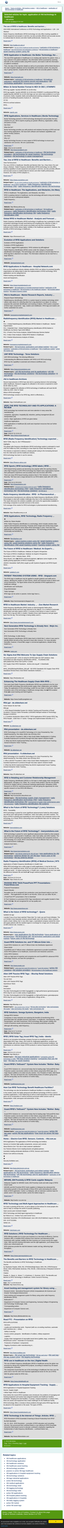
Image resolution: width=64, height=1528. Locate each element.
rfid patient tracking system (18, 291)
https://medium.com (16, 1106)
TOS (15, 1512)
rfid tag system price (12, 1357)
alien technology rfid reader (20, 1009)
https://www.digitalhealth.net (19, 1381)
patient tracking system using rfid (27, 541)
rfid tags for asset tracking (19, 1061)
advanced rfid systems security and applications (30, 81)
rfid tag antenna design (23, 858)
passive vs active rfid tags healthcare (19, 1471)
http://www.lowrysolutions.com (20, 851)
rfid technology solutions (24, 374)
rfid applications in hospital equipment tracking (29, 287)
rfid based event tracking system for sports (26, 486)
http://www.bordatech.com (19, 150)
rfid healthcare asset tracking (17, 1466)
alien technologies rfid (37, 1009)
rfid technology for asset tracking (26, 154)
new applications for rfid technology (29, 934)
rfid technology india (13, 1491)
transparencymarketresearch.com (21, 315)
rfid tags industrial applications (27, 1057)
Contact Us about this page (40, 1512)
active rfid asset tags (13, 1505)
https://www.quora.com (17, 932)
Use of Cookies (23, 1512)
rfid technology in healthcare (48, 49)
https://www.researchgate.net (20, 435)
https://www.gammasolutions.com (21, 1256)
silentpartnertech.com (17, 263)
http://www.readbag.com (17, 1353)
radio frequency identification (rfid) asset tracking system (29, 544)
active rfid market (12, 1503)
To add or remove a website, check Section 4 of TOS (21, 1514)
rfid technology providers (15, 1468)
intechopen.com (15, 1230)
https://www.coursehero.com (19, 180)
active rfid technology (14, 1481)
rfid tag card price (41, 1355)
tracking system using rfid (48, 545)
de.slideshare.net (15, 726)
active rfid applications (14, 1493)
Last (25, 1443)
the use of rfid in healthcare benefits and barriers (27, 47)
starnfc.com (13, 112)
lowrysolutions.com (16, 827)
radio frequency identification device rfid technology (39, 186)
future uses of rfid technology (22, 938)
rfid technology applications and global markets (32, 347)
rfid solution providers (21, 970)
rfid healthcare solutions (15, 1463)
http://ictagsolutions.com (18, 484)
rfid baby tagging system (15, 1500)
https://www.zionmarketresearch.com (22, 622)
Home (4, 1512)
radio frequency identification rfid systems (32, 804)
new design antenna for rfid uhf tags (26, 854)
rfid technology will (23, 936)
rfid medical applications (15, 1483)
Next (20, 1443)
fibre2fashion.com (16, 538)
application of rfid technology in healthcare (28, 79)
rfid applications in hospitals (16, 1498)
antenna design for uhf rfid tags (27, 856)
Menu (59, 2)
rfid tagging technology (30, 1357)
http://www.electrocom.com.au (19, 1168)
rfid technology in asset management (28, 156)
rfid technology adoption (45, 374)
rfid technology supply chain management (32, 798)
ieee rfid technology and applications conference (24, 49)
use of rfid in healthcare (19, 184)
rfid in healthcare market (47, 349)
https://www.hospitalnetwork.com (20, 285)
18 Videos (14, 21)
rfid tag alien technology (38, 1007)
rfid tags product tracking (27, 1059)
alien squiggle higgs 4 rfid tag (22, 1007)
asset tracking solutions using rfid (26, 543)
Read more (8, 41)
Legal (10, 1512)
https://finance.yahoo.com (18, 462)
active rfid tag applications (23, 1133)
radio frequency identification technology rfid (30, 212)
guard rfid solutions (43, 968)
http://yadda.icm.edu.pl (17, 45)
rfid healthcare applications (16, 1458)
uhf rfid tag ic (43, 491)
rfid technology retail (13, 1486)
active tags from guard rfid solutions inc (26, 968)
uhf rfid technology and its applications (31, 372)
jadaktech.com (14, 572)
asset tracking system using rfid (16, 51)
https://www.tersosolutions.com (20, 369)
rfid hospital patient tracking (16, 1495)
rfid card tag (53, 1355)
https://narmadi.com (17, 77)
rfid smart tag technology (25, 1355)
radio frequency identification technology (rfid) (31, 211)
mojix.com (14, 651)
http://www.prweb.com (18, 965)
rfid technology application (15, 1461)
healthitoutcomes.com (18, 1084)
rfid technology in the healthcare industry (33, 289)
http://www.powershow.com (19, 908)
